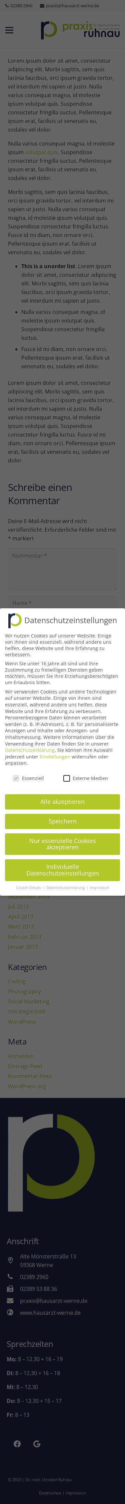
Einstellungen (55, 750)
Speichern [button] (63, 814)
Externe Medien (85, 771)
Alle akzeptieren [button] (62, 795)
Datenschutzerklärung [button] (66, 880)
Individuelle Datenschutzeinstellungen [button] (62, 863)
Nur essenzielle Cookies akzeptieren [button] (62, 837)
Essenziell (28, 771)
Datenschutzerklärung (30, 743)
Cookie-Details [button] (29, 880)
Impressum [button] (99, 880)
